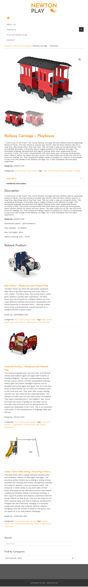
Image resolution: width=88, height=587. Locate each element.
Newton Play (52, 583)
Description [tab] (11, 179)
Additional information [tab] (16, 184)
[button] (80, 59)
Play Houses (32, 171)
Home (6, 46)
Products (15, 46)
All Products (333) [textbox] (39, 558)
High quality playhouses (53, 171)
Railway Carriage (73, 171)
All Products (26, 46)
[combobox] (40, 558)
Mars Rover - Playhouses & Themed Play (32, 323)
